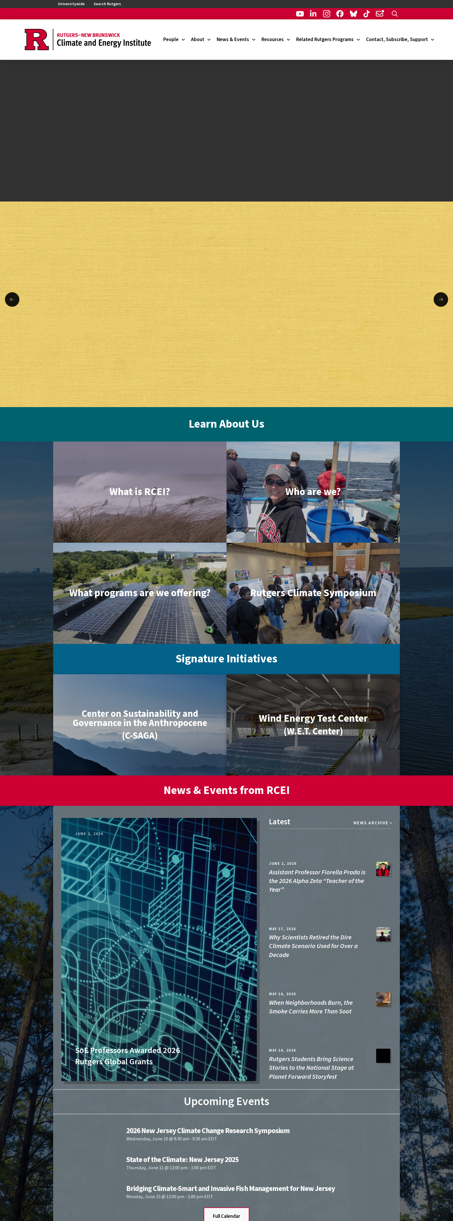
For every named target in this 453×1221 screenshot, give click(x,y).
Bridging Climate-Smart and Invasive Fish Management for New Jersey (230, 1188)
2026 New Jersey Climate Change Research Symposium (208, 1131)
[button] (395, 14)
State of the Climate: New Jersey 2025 (182, 1159)
